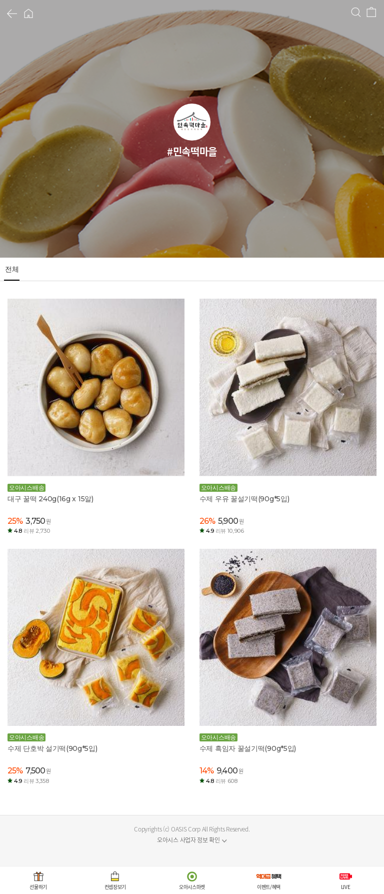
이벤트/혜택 (268, 886)
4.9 (225, 531)
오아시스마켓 (192, 886)
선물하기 (38, 886)
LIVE (345, 886)
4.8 (32, 531)
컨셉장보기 (115, 886)
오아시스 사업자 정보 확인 (188, 839)
